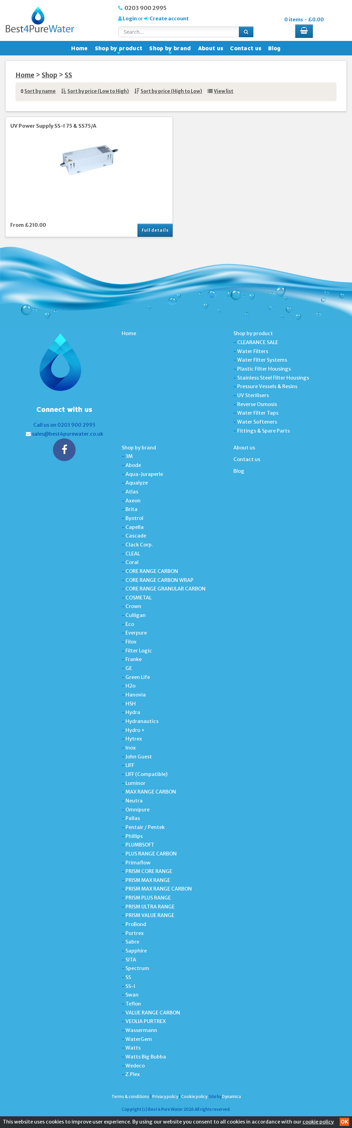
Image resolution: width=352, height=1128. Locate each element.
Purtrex (134, 933)
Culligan (135, 615)
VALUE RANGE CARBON (152, 1013)
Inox (130, 748)
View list (223, 91)
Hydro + (135, 730)
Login (130, 18)
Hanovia (135, 695)
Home (79, 48)
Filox (130, 642)
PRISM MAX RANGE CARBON (158, 889)
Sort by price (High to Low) (171, 91)
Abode (133, 465)
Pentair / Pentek (145, 827)
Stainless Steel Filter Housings (273, 378)
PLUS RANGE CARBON (151, 854)
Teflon (133, 1004)
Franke (133, 659)
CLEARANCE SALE (257, 342)
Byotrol (134, 518)
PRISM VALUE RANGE (149, 915)
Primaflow (138, 863)
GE (128, 668)
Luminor (135, 783)
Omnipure (137, 810)
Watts (133, 1048)
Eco (129, 624)
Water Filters (252, 351)
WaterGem (138, 1039)
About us (210, 48)
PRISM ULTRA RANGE (150, 907)
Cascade (135, 536)
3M (129, 456)
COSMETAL (138, 598)
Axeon (133, 501)
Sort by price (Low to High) (98, 91)
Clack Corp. (139, 545)
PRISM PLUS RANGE (148, 898)
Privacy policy (165, 1096)
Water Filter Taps (257, 413)
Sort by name (40, 91)
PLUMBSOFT (139, 845)
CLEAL (132, 554)
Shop (49, 75)
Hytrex (133, 739)
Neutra (134, 801)
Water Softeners (257, 422)
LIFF (129, 765)
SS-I (130, 986)
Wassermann (141, 1030)
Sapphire (136, 951)
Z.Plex (132, 1074)
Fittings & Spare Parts (263, 431)
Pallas (132, 818)
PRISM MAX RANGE (147, 880)
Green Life (137, 677)
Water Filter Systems (262, 360)
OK (344, 1122)
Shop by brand (170, 50)
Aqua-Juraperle (144, 474)
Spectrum (137, 968)
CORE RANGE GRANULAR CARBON (165, 589)
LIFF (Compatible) (146, 774)
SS (68, 75)
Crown (133, 606)
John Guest (138, 757)
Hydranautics (141, 721)
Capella (134, 527)
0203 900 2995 (145, 7)
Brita (131, 509)
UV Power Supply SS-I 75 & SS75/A (53, 126)
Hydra (132, 712)
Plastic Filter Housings (264, 369)
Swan (132, 995)
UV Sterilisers (253, 395)
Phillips (134, 836)
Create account (168, 18)
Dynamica (231, 1096)
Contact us (245, 48)
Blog (274, 48)
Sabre (132, 942)
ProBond (135, 924)
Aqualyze (136, 483)
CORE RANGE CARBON (151, 571)
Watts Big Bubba (145, 1057)
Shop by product (119, 50)
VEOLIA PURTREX (145, 1021)
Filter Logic (138, 651)
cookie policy (318, 1122)
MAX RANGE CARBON (150, 792)
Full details (155, 230)
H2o (130, 686)
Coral (132, 562)
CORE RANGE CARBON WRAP (159, 580)
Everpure (136, 633)
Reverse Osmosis (257, 404)
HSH (130, 704)
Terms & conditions (130, 1096)
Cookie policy (194, 1096)
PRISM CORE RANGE (148, 871)
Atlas (131, 492)
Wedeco (135, 1066)
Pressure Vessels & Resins (267, 386)
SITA (130, 960)
